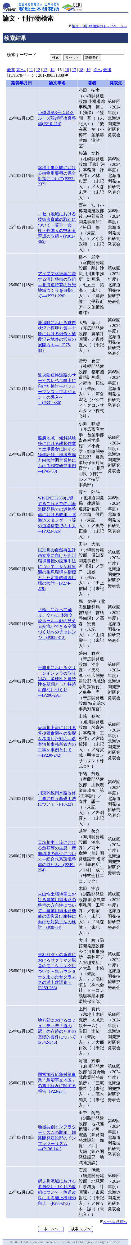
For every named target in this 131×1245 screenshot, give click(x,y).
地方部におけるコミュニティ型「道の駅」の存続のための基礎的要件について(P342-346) (57, 1031)
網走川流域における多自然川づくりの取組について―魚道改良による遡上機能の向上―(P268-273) (57, 1192)
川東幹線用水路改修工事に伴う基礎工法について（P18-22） (57, 798)
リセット (72, 58)
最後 (107, 69)
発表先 (116, 83)
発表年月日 (21, 83)
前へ (21, 69)
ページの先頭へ (115, 1222)
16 (67, 69)
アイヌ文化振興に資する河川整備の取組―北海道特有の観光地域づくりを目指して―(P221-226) (57, 284)
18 (81, 69)
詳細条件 (92, 58)
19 (88, 69)
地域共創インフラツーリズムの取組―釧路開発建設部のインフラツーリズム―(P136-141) (57, 1138)
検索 (55, 58)
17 (74, 69)
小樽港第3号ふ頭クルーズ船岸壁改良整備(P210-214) (57, 118)
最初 (11, 69)
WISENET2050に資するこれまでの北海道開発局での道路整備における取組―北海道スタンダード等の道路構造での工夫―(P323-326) (57, 514)
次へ (97, 69)
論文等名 (57, 83)
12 (38, 69)
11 (31, 69)
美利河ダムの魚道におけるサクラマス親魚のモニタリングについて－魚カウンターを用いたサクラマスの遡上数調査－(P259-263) (57, 971)
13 (45, 69)
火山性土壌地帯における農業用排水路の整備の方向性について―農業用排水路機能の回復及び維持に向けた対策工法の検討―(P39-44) (57, 911)
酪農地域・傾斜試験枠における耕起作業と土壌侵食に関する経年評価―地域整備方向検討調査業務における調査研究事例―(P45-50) (57, 454)
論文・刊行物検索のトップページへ (99, 26)
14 (52, 69)
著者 (92, 83)
